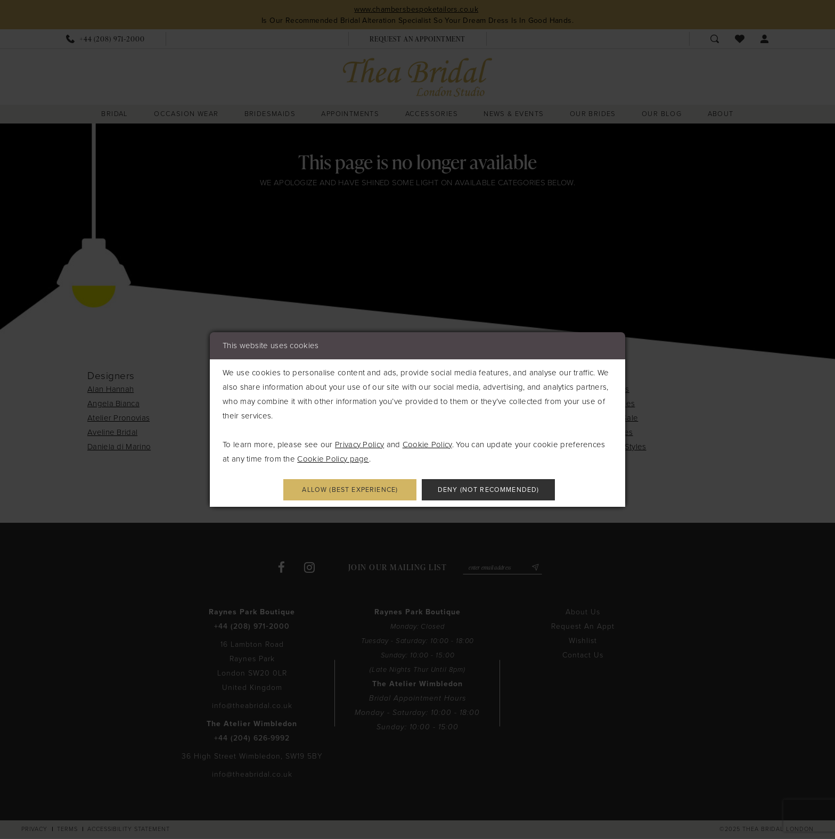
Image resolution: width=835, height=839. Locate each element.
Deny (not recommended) (497, 490)
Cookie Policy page (333, 458)
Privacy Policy (359, 443)
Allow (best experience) (342, 490)
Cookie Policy (427, 443)
